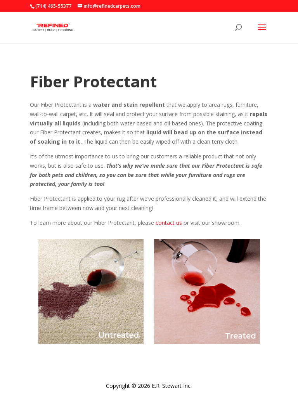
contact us (169, 222)
